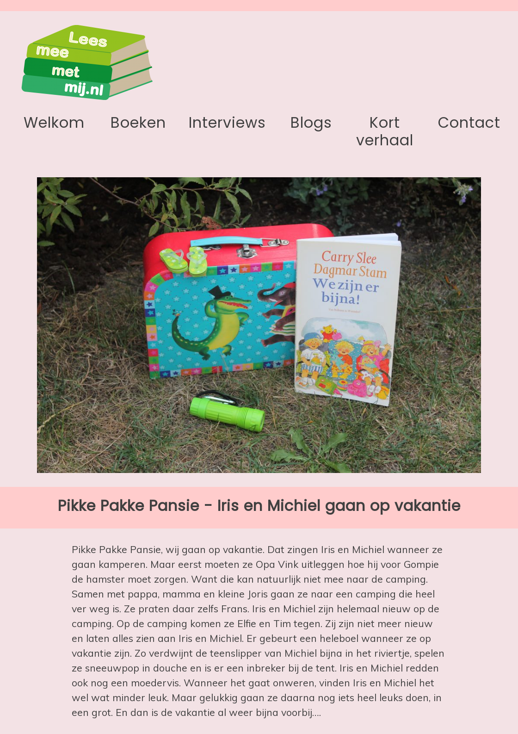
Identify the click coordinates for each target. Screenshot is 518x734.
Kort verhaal (384, 131)
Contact (469, 122)
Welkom (54, 122)
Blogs (311, 122)
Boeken (138, 122)
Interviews (227, 122)
